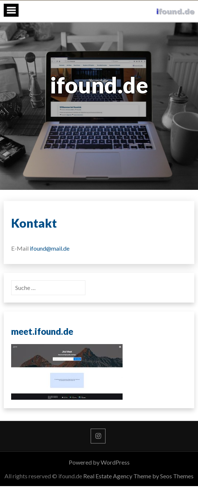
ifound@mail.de (49, 248)
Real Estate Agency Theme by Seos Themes (138, 475)
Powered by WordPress (99, 462)
